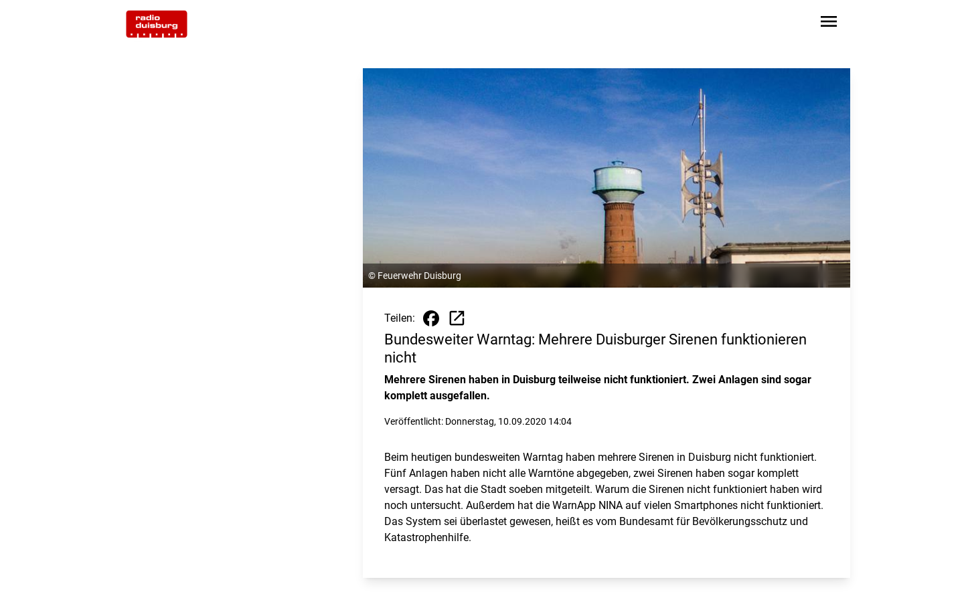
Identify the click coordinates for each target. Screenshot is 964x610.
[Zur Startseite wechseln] (157, 24)
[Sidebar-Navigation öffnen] (828, 24)
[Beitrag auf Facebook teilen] (431, 318)
